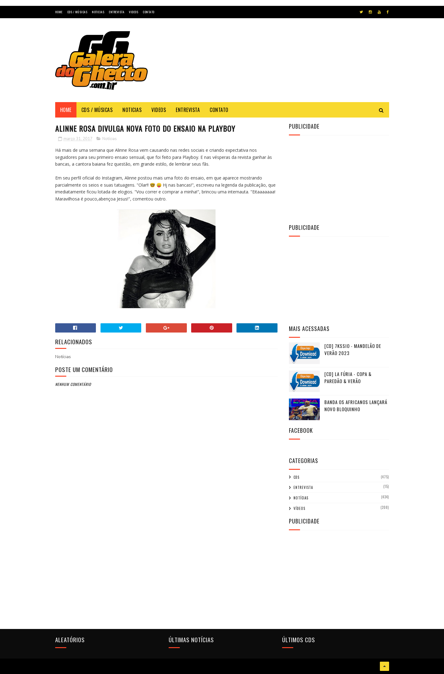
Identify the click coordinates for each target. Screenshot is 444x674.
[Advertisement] (277, 66)
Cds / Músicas (77, 12)
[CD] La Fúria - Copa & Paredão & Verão (348, 377)
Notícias (109, 139)
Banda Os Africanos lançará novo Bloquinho (355, 405)
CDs (296, 477)
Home (59, 12)
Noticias (98, 12)
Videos (133, 12)
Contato (148, 12)
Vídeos (299, 508)
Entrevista (116, 12)
